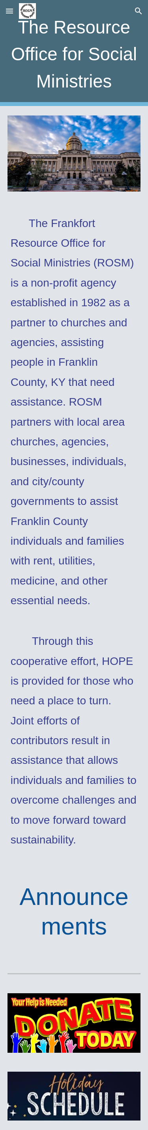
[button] (9, 11)
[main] (74, 53)
